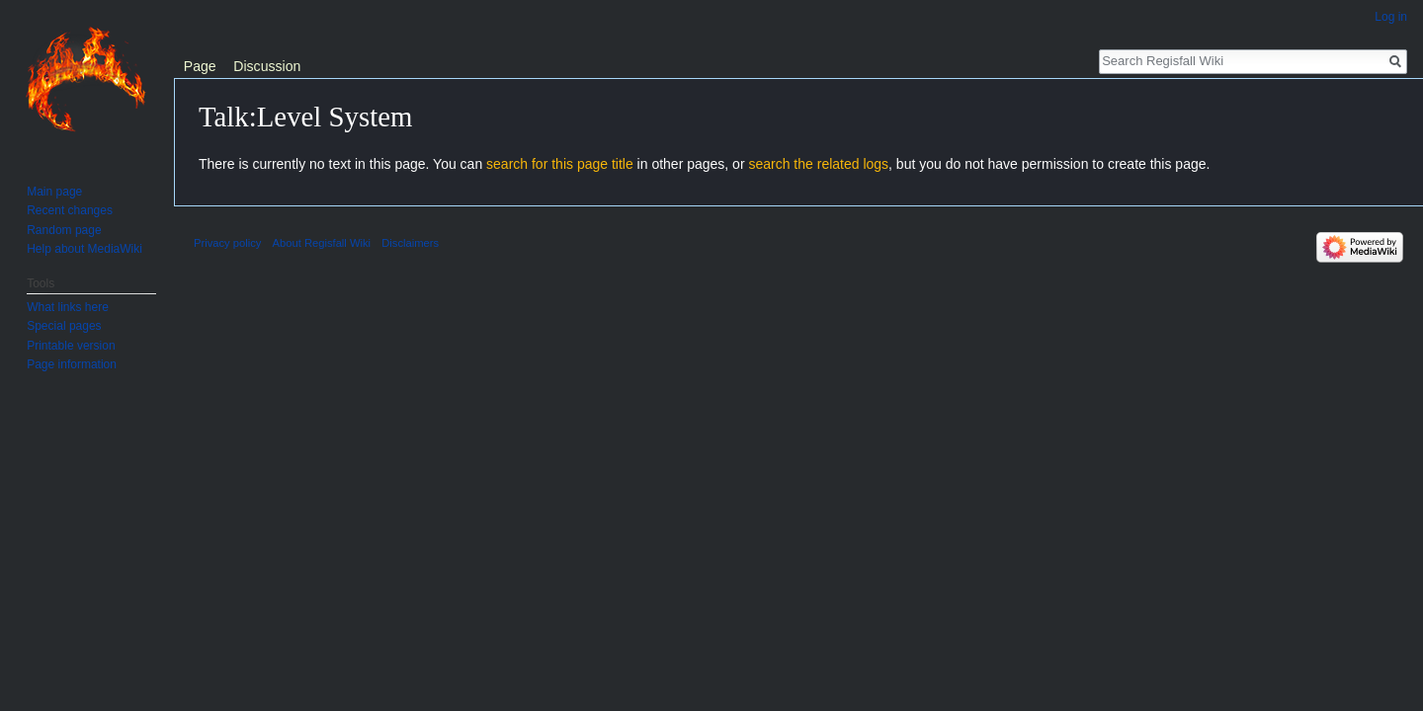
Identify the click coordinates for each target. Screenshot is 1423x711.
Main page (54, 191)
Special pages (64, 326)
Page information (72, 364)
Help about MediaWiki (84, 249)
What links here (68, 307)
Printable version (71, 346)
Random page (64, 230)
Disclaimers (410, 243)
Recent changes (70, 210)
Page (200, 66)
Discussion (266, 66)
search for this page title (559, 164)
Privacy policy (227, 243)
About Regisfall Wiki (322, 243)
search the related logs (818, 164)
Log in (1391, 17)
